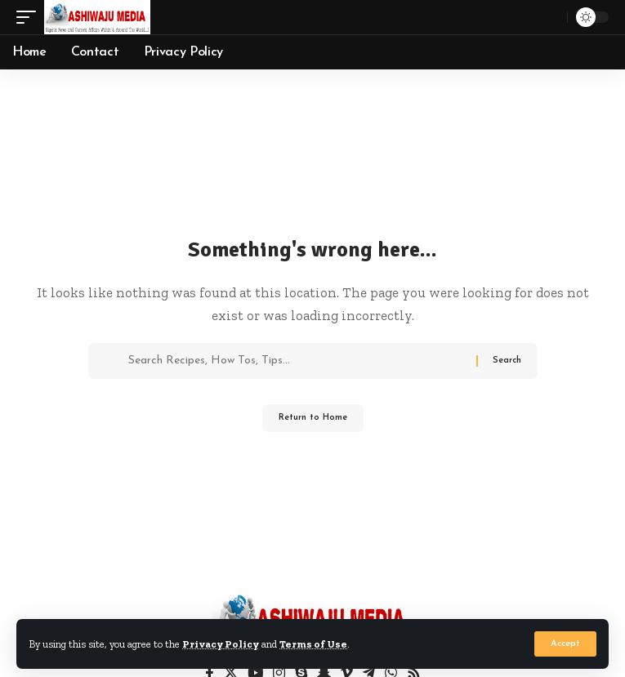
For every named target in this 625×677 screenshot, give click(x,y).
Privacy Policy (220, 644)
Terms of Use (313, 644)
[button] (565, 644)
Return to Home (313, 417)
